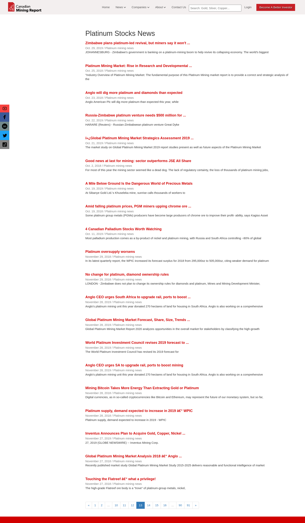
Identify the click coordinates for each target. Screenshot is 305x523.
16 (165, 505)
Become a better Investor (275, 7)
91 (188, 505)
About (160, 7)
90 (180, 505)
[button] (4, 108)
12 (132, 505)
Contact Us (179, 7)
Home (106, 7)
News (121, 7)
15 (157, 505)
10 (116, 505)
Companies (140, 7)
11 (124, 505)
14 (148, 505)
